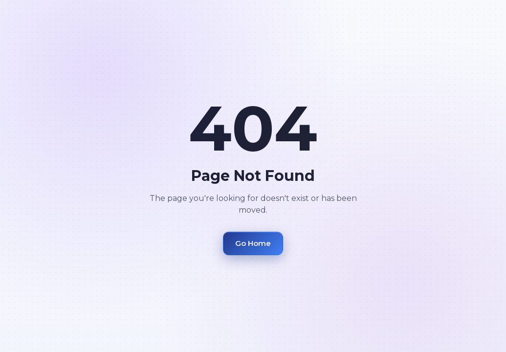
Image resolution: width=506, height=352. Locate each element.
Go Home (253, 243)
